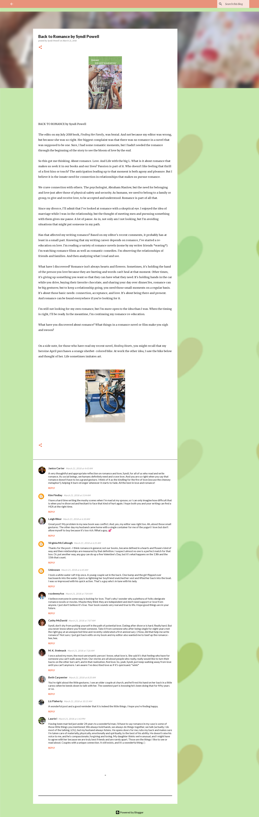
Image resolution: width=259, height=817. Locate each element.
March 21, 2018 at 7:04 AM (79, 593)
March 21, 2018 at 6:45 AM (74, 570)
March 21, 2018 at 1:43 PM (71, 718)
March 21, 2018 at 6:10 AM (76, 519)
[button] (40, 47)
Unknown (54, 569)
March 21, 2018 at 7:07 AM (82, 620)
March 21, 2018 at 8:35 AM (82, 677)
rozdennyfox (56, 593)
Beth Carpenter (58, 677)
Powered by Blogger (130, 812)
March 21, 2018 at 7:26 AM (81, 650)
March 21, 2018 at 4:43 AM (79, 468)
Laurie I (52, 718)
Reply (51, 488)
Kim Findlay (55, 495)
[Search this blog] (232, 4)
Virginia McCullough (60, 542)
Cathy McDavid (57, 620)
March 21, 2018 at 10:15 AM (78, 701)
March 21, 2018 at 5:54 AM (77, 495)
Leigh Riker (55, 518)
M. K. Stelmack (57, 650)
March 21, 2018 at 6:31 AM (87, 543)
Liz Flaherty (55, 701)
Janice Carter (56, 468)
